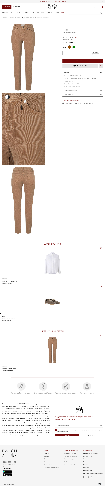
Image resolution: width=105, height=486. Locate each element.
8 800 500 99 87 (89, 103)
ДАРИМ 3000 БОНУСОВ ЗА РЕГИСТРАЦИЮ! (52, 1)
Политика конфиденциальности (93, 473)
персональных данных (63, 431)
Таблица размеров (70, 462)
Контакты (86, 465)
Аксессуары (40, 12)
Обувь (32, 12)
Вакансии (86, 467)
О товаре (66, 72)
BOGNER (65, 30)
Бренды (12, 12)
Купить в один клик (80, 66)
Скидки (62, 12)
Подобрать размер (95, 53)
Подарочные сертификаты (52, 467)
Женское (6, 7)
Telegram (67, 103)
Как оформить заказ (70, 456)
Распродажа (48, 465)
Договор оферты (88, 456)
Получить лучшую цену (70, 42)
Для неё (67, 435)
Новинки (5, 12)
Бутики (56, 12)
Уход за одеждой (69, 465)
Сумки (26, 12)
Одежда (19, 12)
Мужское (16, 7)
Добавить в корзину (83, 61)
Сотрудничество (88, 470)
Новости (49, 12)
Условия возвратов (70, 459)
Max (78, 103)
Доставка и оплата (69, 94)
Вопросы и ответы (88, 462)
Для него (91, 435)
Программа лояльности (90, 453)
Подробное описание (70, 90)
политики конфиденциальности (76, 430)
